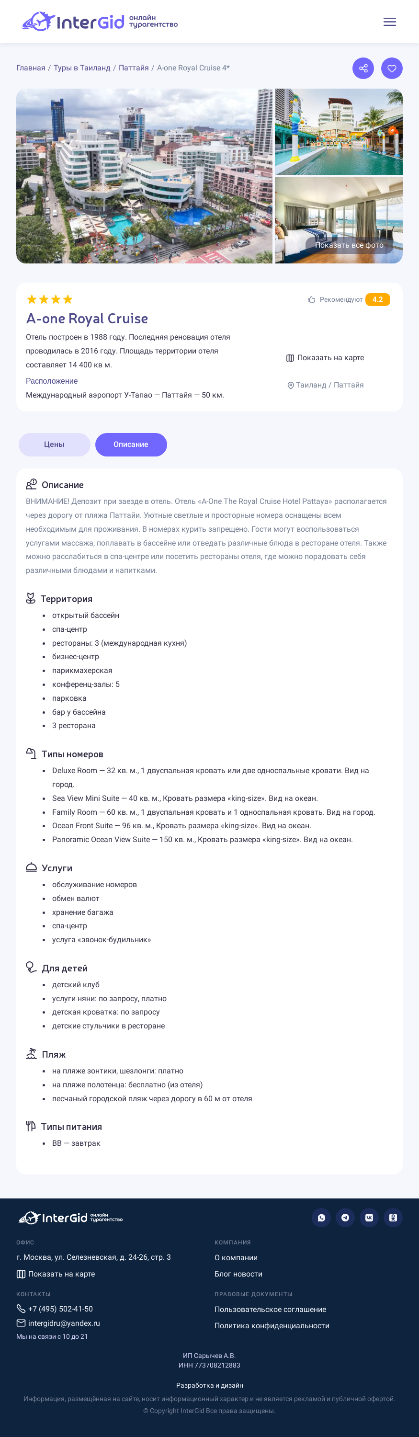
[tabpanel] (209, 821)
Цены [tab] (54, 444)
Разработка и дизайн (209, 1385)
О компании (236, 1257)
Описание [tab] (130, 444)
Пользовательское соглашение (270, 1309)
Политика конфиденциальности (272, 1325)
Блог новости (238, 1273)
